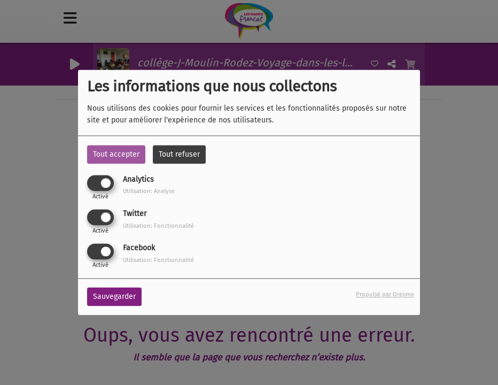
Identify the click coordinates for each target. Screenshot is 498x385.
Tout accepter (116, 154)
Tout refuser (179, 154)
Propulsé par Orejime (385, 294)
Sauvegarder (114, 297)
